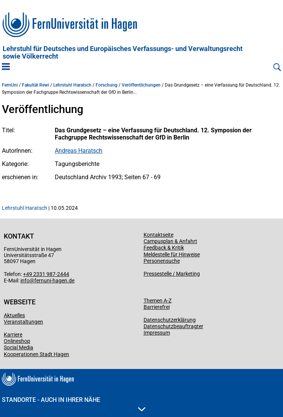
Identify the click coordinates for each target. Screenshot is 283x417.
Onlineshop (17, 341)
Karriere (13, 335)
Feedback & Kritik (164, 248)
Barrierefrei (157, 307)
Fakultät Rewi (35, 85)
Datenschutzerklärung (170, 320)
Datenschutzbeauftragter (173, 326)
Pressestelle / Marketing (172, 274)
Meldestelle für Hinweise (172, 254)
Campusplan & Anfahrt (170, 241)
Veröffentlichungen (141, 85)
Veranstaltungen (23, 322)
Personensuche (162, 261)
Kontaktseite (158, 235)
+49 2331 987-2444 (46, 274)
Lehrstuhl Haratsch (72, 85)
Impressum (157, 333)
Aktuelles (14, 315)
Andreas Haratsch (78, 150)
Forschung (107, 85)
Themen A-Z (158, 301)
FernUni (10, 85)
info (24, 280)
